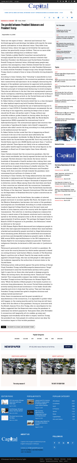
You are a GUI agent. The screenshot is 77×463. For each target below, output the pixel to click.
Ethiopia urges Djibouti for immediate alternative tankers (42, 423)
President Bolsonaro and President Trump (20, 327)
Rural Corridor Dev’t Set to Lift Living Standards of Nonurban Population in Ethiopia (64, 94)
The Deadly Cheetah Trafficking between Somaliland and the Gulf (65, 119)
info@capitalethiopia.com (35, 448)
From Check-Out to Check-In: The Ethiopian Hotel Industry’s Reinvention (64, 183)
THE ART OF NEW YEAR (57, 384)
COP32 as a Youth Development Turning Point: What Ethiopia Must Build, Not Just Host (65, 191)
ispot (57, 28)
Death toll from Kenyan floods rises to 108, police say (65, 87)
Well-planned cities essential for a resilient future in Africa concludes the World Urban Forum (65, 45)
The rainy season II (19, 384)
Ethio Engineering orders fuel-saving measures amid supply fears (64, 107)
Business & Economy (7, 21)
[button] (71, 12)
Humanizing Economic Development (63, 198)
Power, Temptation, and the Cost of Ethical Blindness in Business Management (64, 175)
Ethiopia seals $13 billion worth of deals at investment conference (65, 101)
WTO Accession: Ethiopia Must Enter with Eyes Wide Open (17, 402)
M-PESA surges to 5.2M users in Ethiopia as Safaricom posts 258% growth (65, 113)
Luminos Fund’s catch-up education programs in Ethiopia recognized (65, 37)
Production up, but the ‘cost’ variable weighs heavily (63, 31)
